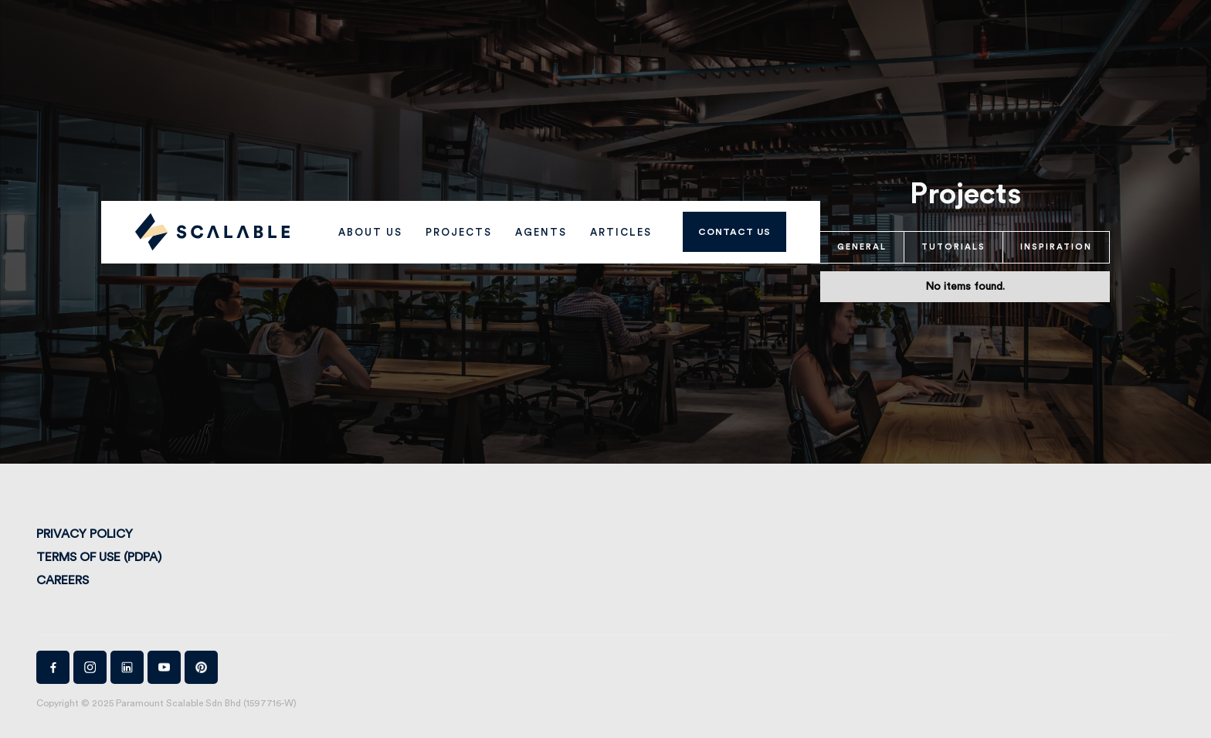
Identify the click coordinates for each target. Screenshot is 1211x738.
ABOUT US (370, 232)
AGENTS (541, 232)
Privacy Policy (84, 534)
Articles (621, 232)
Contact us (734, 231)
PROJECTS (459, 232)
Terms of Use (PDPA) (98, 557)
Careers (62, 580)
